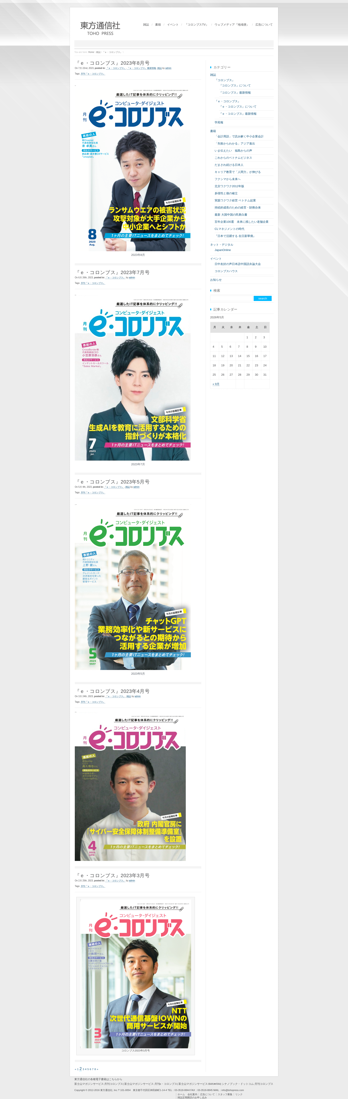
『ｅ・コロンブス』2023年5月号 (112, 482)
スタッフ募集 (225, 1094)
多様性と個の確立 (226, 193)
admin (168, 68)
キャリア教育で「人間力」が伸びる (238, 172)
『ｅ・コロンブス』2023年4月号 (112, 691)
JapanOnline (223, 250)
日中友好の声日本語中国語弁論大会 (238, 264)
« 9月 (216, 384)
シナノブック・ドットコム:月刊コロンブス (247, 1084)
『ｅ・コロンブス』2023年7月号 (112, 272)
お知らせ (216, 279)
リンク (239, 1094)
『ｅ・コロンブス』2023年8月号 (112, 63)
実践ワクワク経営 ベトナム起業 (235, 200)
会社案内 (192, 1094)
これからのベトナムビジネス (233, 157)
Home (91, 52)
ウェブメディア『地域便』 (232, 24)
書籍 (158, 24)
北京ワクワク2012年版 (229, 186)
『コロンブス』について (235, 85)
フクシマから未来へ (228, 179)
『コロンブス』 (225, 80)
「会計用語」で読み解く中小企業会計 (239, 136)
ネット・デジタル (221, 244)
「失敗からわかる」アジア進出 (235, 143)
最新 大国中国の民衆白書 (231, 214)
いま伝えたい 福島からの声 (233, 150)
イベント (173, 24)
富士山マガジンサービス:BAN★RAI (199, 1084)
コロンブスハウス (226, 271)
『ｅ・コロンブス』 (112, 52)
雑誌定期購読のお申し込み (192, 1097)
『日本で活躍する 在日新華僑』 (235, 236)
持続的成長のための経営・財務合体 (238, 207)
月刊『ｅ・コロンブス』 (93, 73)
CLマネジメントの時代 (229, 229)
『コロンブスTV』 (197, 24)
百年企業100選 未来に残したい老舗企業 (242, 221)
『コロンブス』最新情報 (235, 92)
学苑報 (219, 122)
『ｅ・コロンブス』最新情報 (141, 68)
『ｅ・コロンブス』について (238, 106)
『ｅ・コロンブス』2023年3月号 (112, 875)
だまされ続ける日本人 (229, 164)
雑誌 (146, 24)
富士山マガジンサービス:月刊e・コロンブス (150, 1084)
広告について (264, 24)
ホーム (181, 1094)
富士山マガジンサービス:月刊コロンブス (98, 1084)
